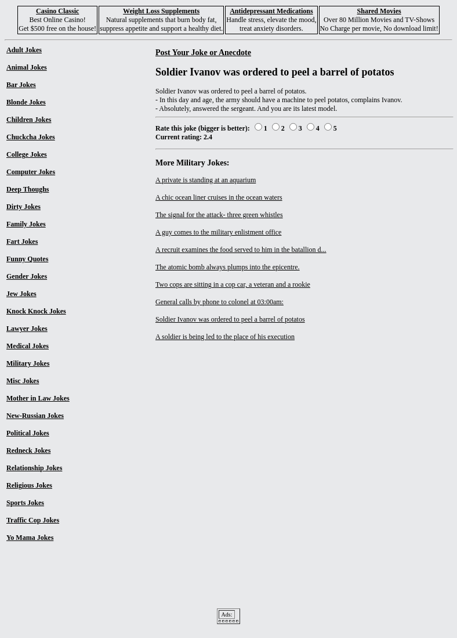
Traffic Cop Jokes (32, 520)
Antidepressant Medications (271, 11)
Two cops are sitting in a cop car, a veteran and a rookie (232, 284)
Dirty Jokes (23, 207)
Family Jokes (26, 224)
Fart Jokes (22, 241)
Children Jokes (28, 120)
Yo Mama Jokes (29, 538)
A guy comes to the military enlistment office (218, 232)
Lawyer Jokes (27, 329)
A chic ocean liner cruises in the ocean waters (218, 197)
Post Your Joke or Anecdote (203, 52)
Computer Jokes (30, 172)
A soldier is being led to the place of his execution (225, 337)
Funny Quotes (27, 259)
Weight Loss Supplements (161, 11)
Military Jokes (27, 363)
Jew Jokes (21, 294)
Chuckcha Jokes (30, 137)
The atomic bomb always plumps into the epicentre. (227, 267)
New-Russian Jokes (35, 416)
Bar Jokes (21, 85)
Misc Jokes (22, 381)
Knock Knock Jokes (36, 311)
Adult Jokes (24, 50)
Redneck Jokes (28, 450)
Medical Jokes (27, 346)
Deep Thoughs (27, 189)
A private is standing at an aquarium (205, 180)
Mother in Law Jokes (38, 398)
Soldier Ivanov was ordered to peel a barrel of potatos (230, 319)
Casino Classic (57, 11)
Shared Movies (379, 11)
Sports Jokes (25, 503)
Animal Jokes (26, 67)
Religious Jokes (29, 485)
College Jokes (26, 154)
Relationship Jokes (34, 468)
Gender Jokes (26, 276)
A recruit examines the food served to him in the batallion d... (241, 250)
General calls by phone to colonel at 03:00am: (219, 302)
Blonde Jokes (26, 102)
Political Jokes (27, 433)
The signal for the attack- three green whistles (219, 215)
